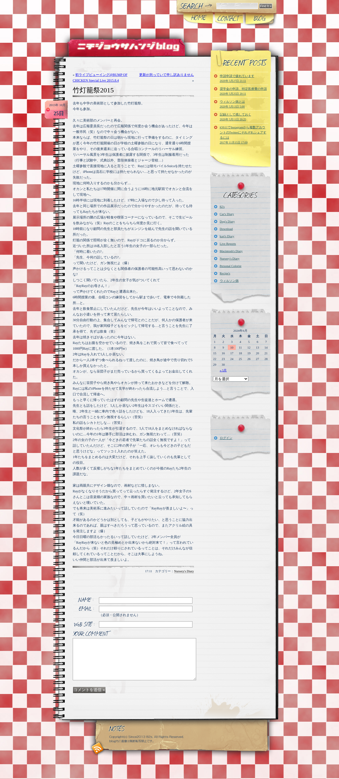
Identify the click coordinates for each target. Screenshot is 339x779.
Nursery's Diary (184, 571)
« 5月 (223, 370)
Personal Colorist (230, 266)
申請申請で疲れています (237, 78)
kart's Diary (227, 236)
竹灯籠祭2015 (93, 90)
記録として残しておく (235, 117)
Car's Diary (227, 214)
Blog (259, 18)
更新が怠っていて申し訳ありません (166, 75)
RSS (97, 748)
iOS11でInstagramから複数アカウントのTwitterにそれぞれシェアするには (243, 135)
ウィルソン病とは (232, 104)
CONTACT (229, 18)
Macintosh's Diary (231, 251)
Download (226, 228)
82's (222, 206)
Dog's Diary (227, 221)
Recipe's (225, 273)
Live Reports (228, 243)
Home (198, 18)
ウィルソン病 (229, 280)
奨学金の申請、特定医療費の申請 (243, 91)
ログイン (226, 438)
